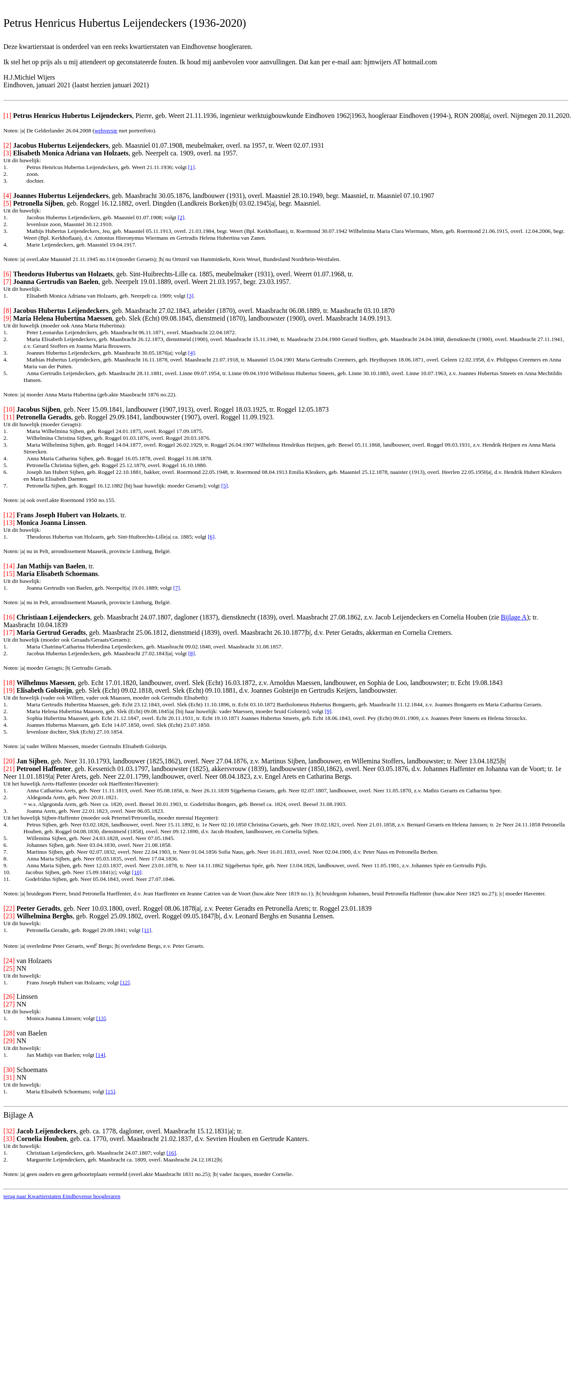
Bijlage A (514, 617)
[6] (211, 536)
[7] (176, 588)
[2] (181, 217)
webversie (106, 130)
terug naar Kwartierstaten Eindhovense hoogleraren (62, 1196)
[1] (191, 167)
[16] (171, 1153)
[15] (110, 1091)
